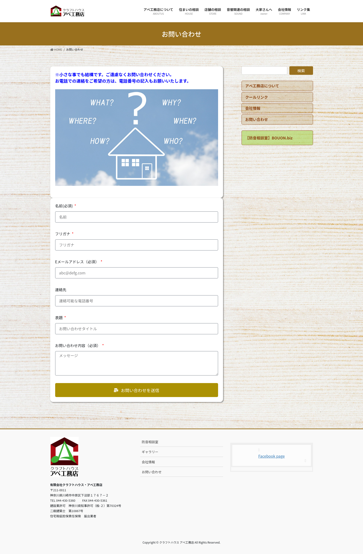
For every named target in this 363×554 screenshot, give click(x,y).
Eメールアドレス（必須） (77, 261)
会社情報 (148, 462)
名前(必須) (64, 206)
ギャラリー (150, 451)
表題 (59, 317)
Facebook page (271, 456)
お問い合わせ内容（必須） (78, 345)
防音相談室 (150, 441)
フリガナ (63, 234)
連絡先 (61, 289)
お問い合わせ (152, 471)
